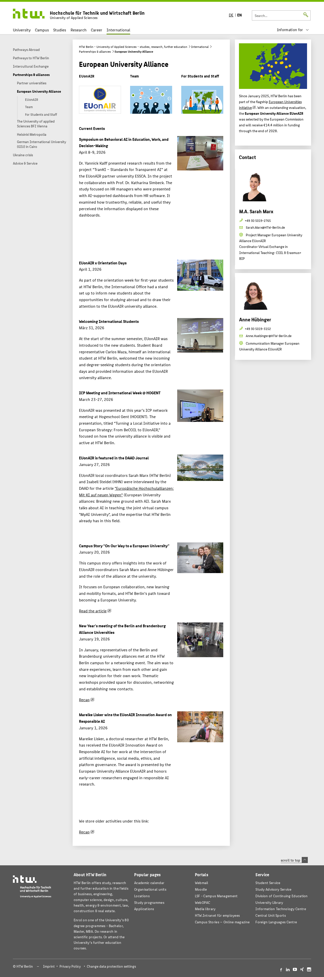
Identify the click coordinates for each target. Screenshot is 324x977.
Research (79, 30)
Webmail (201, 882)
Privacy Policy (70, 966)
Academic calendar (149, 882)
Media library (205, 908)
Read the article (93, 611)
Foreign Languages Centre (276, 922)
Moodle (201, 889)
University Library (269, 902)
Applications (144, 908)
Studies (59, 30)
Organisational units (150, 889)
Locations (142, 895)
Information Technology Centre (280, 908)
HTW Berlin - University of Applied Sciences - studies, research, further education (133, 46)
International (118, 30)
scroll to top (294, 860)
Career (96, 30)
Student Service (267, 882)
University (22, 30)
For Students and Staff (200, 76)
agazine (222, 922)
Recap (84, 699)
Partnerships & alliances (95, 51)
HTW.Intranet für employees (217, 915)
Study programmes (149, 902)
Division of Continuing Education (281, 895)
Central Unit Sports (270, 915)
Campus (42, 30)
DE (231, 15)
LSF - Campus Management (216, 895)
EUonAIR (86, 76)
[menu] (293, 29)
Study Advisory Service (273, 889)
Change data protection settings (111, 966)
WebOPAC (202, 902)
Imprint (49, 966)
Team (134, 76)
